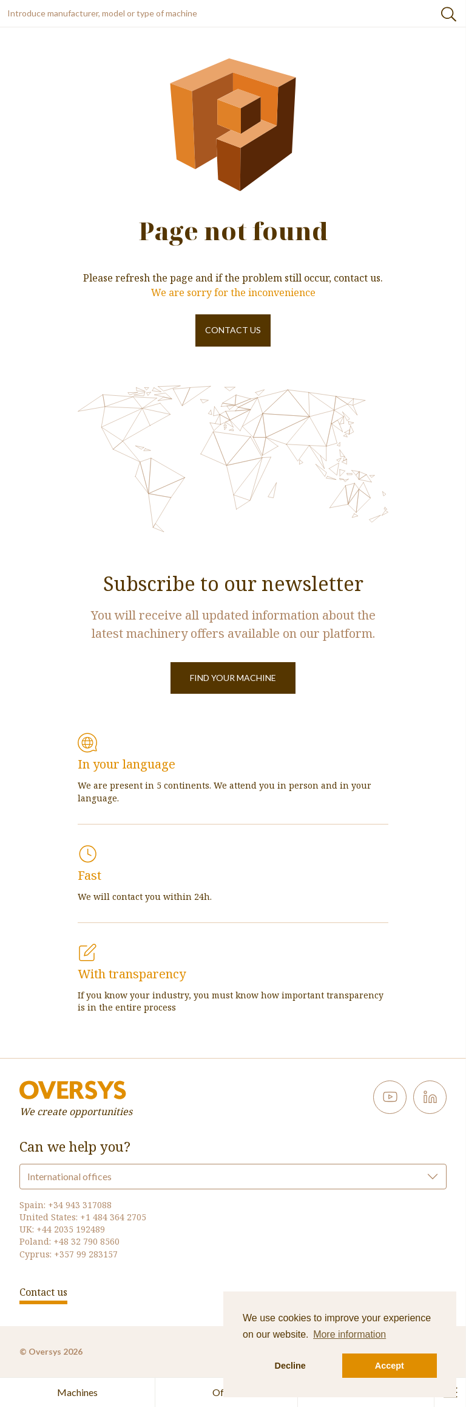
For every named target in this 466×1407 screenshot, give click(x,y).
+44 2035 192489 (70, 1229)
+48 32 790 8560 (86, 1241)
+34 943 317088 (80, 1205)
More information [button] (349, 1334)
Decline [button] (290, 1366)
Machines (77, 1392)
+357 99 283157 (86, 1254)
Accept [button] (389, 1366)
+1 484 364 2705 (113, 1217)
